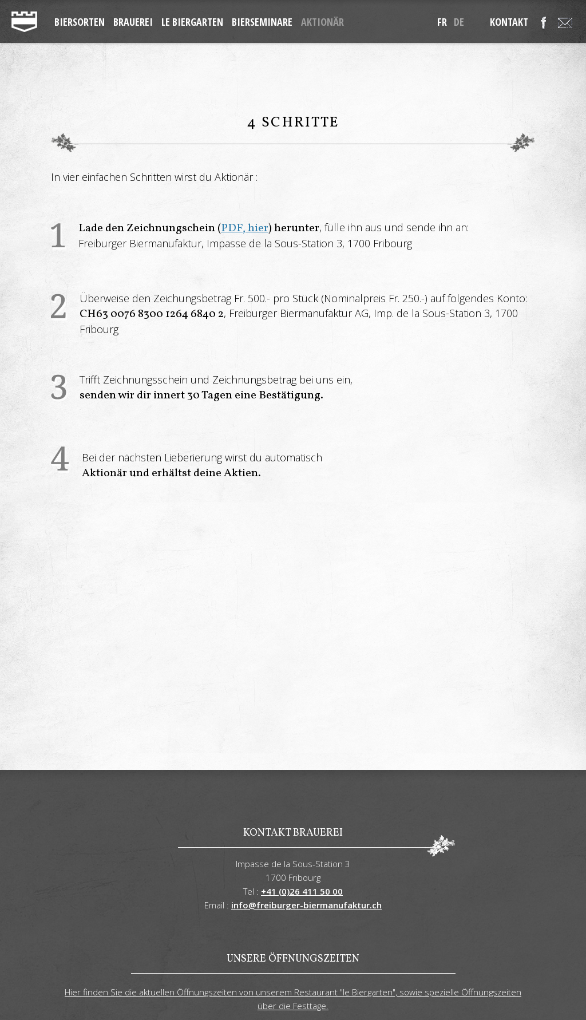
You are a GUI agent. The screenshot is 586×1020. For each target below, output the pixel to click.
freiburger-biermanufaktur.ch (24, 21)
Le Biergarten (192, 22)
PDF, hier (244, 228)
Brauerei (133, 22)
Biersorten (79, 22)
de (459, 22)
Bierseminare (262, 22)
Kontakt (509, 22)
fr (442, 22)
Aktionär (322, 22)
